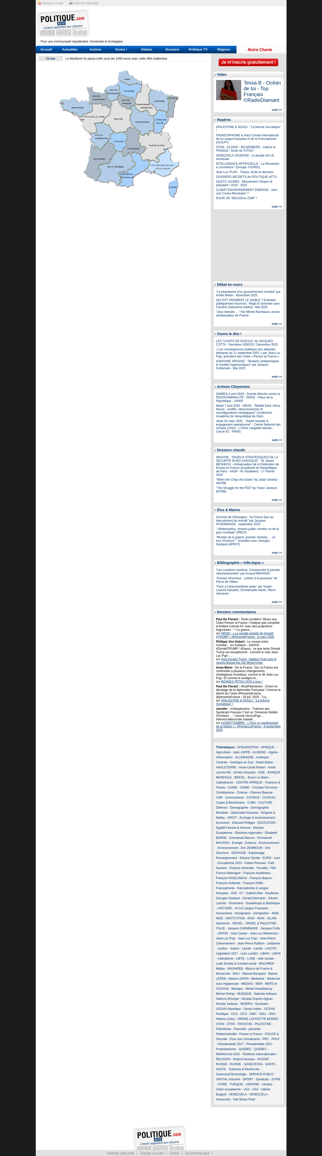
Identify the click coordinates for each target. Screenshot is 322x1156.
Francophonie (225, 888)
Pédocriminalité (226, 1034)
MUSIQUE (244, 994)
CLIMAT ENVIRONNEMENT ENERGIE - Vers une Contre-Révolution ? (246, 191)
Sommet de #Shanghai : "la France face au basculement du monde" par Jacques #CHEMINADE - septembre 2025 (245, 520)
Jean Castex (239, 933)
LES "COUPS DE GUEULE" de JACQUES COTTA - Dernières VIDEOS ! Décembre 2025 (247, 342)
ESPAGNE (239, 853)
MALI (236, 973)
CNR (219, 797)
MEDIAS (247, 983)
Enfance (250, 843)
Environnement (269, 843)
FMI (273, 868)
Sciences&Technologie (231, 1074)
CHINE (232, 787)
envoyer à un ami (52, 3)
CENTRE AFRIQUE (249, 782)
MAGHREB (235, 968)
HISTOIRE (225, 908)
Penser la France (250, 1034)
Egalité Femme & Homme (233, 828)
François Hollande (228, 883)
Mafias (220, 968)
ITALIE (220, 928)
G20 (234, 893)
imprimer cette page (86, 3)
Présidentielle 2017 (231, 1044)
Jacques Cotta (270, 928)
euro (277, 858)
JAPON (223, 933)
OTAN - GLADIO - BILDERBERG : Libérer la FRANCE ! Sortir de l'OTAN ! (246, 148)
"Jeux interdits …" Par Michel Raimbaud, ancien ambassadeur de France (248, 313)
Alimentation (224, 757)
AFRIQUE (267, 747)
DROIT (232, 817)
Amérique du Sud (241, 762)
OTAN (220, 1024)
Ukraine (267, 1084)
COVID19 (253, 797)
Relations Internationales (259, 1054)
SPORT (248, 1079)
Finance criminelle (242, 868)
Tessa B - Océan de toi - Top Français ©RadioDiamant (262, 91)
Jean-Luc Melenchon (264, 933)
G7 (241, 893)
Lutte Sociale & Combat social (236, 963)
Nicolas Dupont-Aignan (257, 999)
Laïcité (246, 948)
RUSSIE (263, 1059)
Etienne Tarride (250, 858)
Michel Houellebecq (259, 988)
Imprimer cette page (120, 1153)
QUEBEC (245, 1049)
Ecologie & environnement (257, 817)
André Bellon (264, 762)
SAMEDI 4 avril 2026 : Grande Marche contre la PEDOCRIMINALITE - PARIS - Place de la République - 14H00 (248, 397)
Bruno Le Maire (258, 777)
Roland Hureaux (244, 1059)
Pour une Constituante (245, 1039)
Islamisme (223, 923)
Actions (96, 49)
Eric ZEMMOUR (251, 848)
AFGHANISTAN (247, 747)
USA (247, 1089)
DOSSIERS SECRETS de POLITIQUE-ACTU (246, 177)
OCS (234, 1014)
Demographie (239, 807)
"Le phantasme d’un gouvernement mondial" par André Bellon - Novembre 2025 (248, 293)
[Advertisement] (192, 24)
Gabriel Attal (254, 893)
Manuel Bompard (254, 973)
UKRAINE (252, 1084)
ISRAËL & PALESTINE (261, 923)
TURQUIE (236, 1084)
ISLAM (271, 918)
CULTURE (265, 802)
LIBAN (264, 953)
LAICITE (270, 948)
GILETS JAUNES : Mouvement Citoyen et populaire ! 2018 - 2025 (244, 183)
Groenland (236, 903)
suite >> (277, 109)
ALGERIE (259, 752)
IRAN (261, 918)
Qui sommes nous (197, 1153)
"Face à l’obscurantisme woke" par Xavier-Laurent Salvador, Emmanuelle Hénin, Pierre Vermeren (246, 590)
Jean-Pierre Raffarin (250, 943)
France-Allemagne (228, 873)
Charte (174, 1153)
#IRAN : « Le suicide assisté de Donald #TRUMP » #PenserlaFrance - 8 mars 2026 (245, 635)
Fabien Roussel (255, 863)
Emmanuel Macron (242, 838)
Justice (222, 948)
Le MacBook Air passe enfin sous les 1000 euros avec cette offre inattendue (116, 58)
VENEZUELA (238, 1094)
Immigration (243, 913)
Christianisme (225, 792)
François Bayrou (261, 878)
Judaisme (273, 943)
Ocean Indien (252, 1009)
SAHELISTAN (253, 1064)
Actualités (69, 49)
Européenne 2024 (230, 863)
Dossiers (172, 49)
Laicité (258, 948)
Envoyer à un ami (152, 1153)
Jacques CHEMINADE (243, 928)
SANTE (270, 1064)
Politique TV (198, 49)
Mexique (237, 988)
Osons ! (121, 49)
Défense (221, 807)
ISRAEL (237, 923)
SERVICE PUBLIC (261, 1074)
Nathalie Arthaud (265, 994)
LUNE (251, 958)
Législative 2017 (227, 953)
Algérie (273, 752)
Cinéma (242, 792)
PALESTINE (263, 1024)
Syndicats (262, 1079)
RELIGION (223, 1059)
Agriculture (223, 752)
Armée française (245, 772)
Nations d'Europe (227, 999)
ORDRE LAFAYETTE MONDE (257, 1019)
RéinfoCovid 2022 (228, 1054)
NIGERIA (246, 1004)
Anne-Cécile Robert (252, 767)
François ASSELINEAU (231, 878)
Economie (222, 822)
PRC (265, 1039)
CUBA (251, 802)
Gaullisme (271, 893)
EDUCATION (266, 822)
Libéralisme (225, 958)
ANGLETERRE (226, 767)
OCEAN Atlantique (228, 1009)
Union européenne (228, 1089)
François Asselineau (256, 873)
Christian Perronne (264, 787)
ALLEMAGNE (244, 757)
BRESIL (239, 777)
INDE (275, 913)
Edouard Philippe (243, 822)
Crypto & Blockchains (230, 802)
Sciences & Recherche (244, 1069)
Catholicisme (224, 782)
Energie (237, 843)
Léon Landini (249, 953)
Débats (146, 49)
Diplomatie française (244, 812)
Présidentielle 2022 (259, 1044)
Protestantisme (226, 1049)
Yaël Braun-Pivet (244, 1099)
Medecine (257, 978)
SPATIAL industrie (228, 1079)
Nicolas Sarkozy (227, 1004)
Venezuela (223, 1099)
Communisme (234, 797)
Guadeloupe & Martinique (263, 903)
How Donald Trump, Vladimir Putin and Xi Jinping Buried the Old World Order (246, 661)
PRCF (275, 1039)
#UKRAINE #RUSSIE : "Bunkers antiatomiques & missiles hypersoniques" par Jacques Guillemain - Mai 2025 (247, 364)
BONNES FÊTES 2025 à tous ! (242, 681)
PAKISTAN (245, 1024)
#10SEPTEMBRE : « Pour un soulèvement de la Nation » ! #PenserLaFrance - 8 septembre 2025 (248, 726)
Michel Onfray (225, 994)
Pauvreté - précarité (247, 1029)
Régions (223, 49)
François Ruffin (253, 883)
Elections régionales (248, 833)
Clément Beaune (261, 792)
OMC (253, 1014)
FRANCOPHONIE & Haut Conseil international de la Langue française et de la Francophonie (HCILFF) (247, 139)
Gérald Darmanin (254, 898)
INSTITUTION (235, 918)
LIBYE (240, 958)
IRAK (251, 918)
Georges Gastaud (228, 898)
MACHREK (266, 963)
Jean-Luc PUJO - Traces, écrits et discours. (245, 172)
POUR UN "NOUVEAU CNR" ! (236, 198)
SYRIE (275, 1079)
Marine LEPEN (239, 978)
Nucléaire (261, 1004)
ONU (262, 1014)
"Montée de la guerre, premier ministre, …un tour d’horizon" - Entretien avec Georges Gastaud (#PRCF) (245, 540)
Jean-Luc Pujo (225, 938)
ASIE (261, 772)
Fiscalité (262, 868)
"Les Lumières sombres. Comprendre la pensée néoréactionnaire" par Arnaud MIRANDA (248, 571)
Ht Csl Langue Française (251, 908)
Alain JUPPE (241, 752)
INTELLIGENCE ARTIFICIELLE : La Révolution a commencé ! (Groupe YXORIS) (247, 165)
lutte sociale (266, 958)
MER (259, 983)
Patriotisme (223, 1029)
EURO (267, 858)
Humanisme (224, 913)
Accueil (46, 49)
